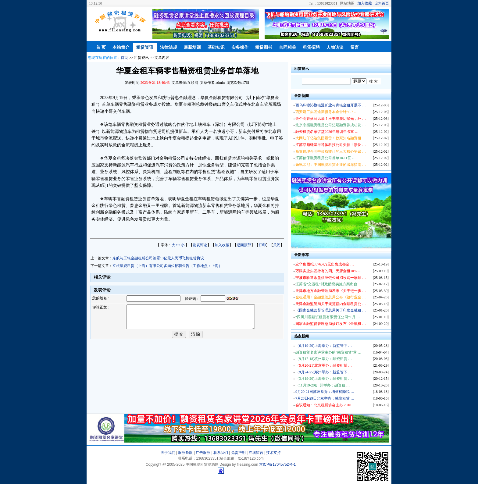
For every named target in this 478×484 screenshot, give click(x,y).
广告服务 (203, 452)
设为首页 (381, 3)
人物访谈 (335, 47)
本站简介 (121, 47)
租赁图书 (263, 47)
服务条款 (185, 452)
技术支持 (273, 452)
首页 (124, 57)
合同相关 (287, 47)
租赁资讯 (144, 47)
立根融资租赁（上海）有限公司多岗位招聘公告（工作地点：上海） (167, 266)
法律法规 (168, 47)
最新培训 (192, 47)
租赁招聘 (311, 47)
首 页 (101, 47)
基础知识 (216, 47)
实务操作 (239, 47)
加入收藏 (364, 3)
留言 (354, 47)
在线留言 (256, 452)
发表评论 (200, 245)
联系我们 (220, 452)
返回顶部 (244, 245)
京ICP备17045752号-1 (277, 464)
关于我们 (168, 452)
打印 (262, 245)
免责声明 (238, 452)
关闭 (276, 245)
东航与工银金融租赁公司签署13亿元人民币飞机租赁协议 (158, 258)
